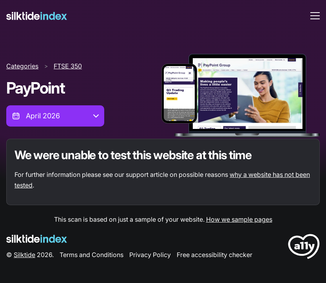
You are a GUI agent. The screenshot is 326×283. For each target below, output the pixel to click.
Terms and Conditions (91, 255)
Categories (22, 66)
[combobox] (55, 116)
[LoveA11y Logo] (304, 248)
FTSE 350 (68, 66)
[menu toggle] (315, 15)
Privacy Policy (150, 255)
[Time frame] (55, 116)
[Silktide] (36, 16)
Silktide (24, 255)
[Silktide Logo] (36, 239)
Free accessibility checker (214, 255)
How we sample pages (239, 219)
